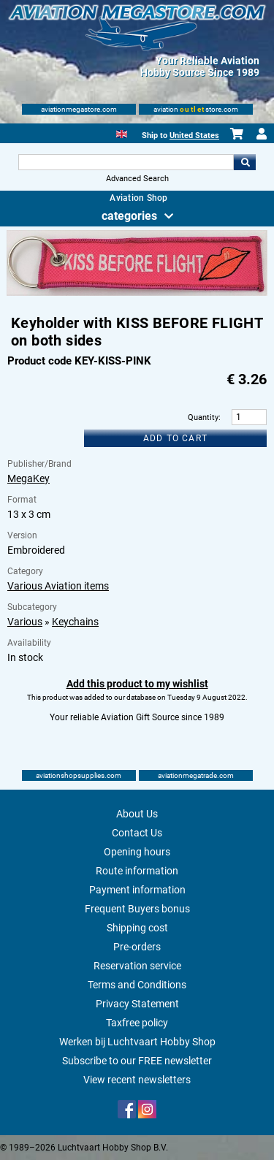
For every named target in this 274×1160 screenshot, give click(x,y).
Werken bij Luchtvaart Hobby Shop (137, 1042)
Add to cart (175, 438)
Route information (137, 871)
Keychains (75, 621)
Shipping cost (137, 928)
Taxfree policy (137, 1023)
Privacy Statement (137, 1004)
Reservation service (137, 966)
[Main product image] (137, 293)
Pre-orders (137, 947)
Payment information (137, 890)
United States (194, 135)
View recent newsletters (137, 1079)
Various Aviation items (58, 586)
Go (245, 162)
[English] (121, 132)
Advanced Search (137, 178)
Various (24, 621)
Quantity (203, 417)
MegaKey (28, 478)
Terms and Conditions (137, 985)
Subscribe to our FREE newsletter (137, 1060)
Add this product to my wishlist (137, 684)
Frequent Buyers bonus (137, 909)
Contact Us (137, 833)
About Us (137, 814)
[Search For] (126, 162)
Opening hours (137, 852)
